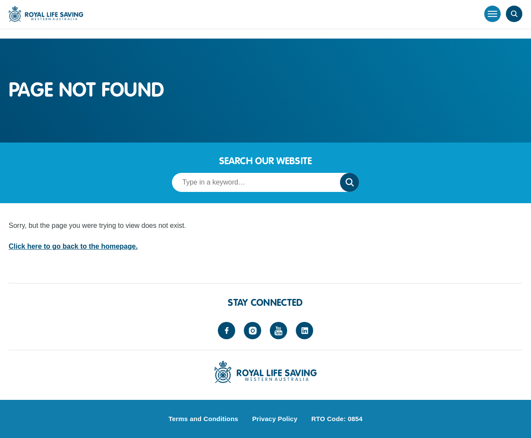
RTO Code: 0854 (337, 418)
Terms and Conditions (203, 418)
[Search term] (253, 182)
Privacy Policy (275, 418)
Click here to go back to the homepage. (73, 246)
